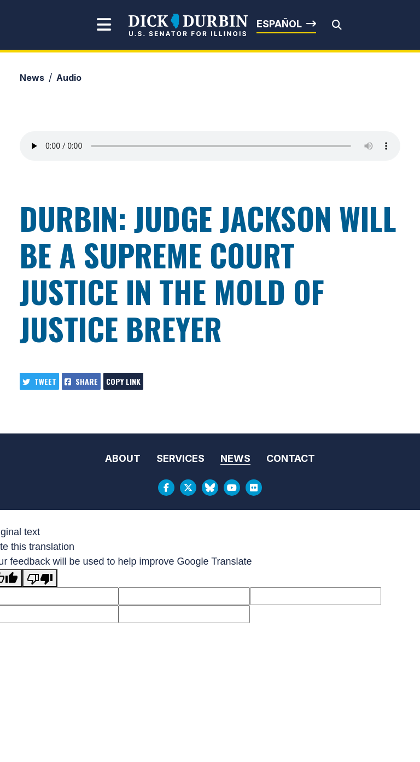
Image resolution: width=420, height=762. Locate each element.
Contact (290, 458)
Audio (68, 77)
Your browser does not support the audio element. (210, 146)
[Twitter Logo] (188, 487)
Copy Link (123, 381)
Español (279, 24)
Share (81, 381)
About (123, 458)
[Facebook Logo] (166, 487)
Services (180, 458)
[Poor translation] (39, 578)
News (32, 77)
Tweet (39, 381)
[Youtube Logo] (232, 487)
